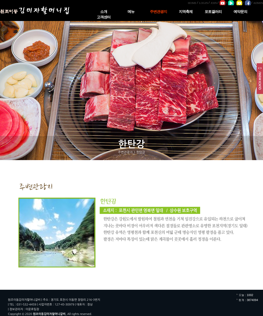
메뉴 (131, 12)
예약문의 (240, 12)
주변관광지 (158, 12)
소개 (103, 12)
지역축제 (186, 12)
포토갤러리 (213, 12)
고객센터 (103, 17)
